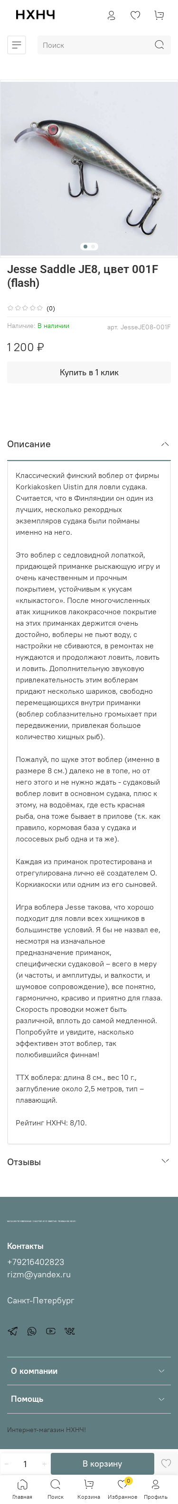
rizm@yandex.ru (39, 1274)
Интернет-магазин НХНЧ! (46, 1429)
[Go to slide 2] (93, 246)
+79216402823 (35, 1262)
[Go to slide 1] (85, 246)
